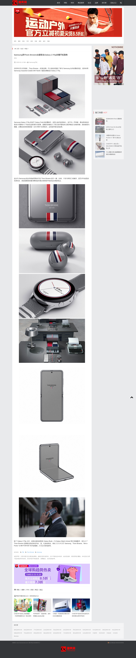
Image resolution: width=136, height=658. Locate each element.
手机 (23, 552)
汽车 (27, 41)
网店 (36, 590)
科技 (23, 41)
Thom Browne (30, 552)
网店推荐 (81, 3)
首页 (58, 3)
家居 (40, 41)
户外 (27, 590)
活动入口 (113, 3)
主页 (17, 48)
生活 (89, 3)
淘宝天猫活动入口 (22, 596)
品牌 (96, 3)
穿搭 (32, 590)
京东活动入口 (34, 596)
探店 (32, 41)
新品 (41, 590)
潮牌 (22, 590)
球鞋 (65, 3)
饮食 (36, 41)
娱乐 (44, 41)
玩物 (48, 41)
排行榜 (104, 3)
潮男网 (14, 642)
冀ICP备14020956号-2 (34, 642)
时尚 (72, 3)
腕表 (19, 41)
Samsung (39, 552)
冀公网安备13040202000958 (116, 642)
